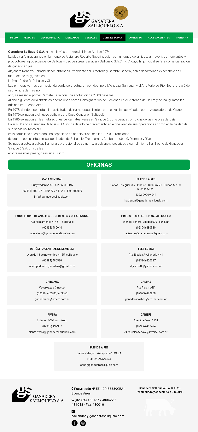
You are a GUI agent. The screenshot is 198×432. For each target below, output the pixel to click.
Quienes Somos (113, 37)
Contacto (135, 37)
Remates (29, 37)
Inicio (14, 37)
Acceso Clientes (159, 37)
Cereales (91, 37)
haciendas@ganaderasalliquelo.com (98, 416)
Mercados (72, 37)
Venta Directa (50, 37)
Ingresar (182, 37)
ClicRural (177, 392)
